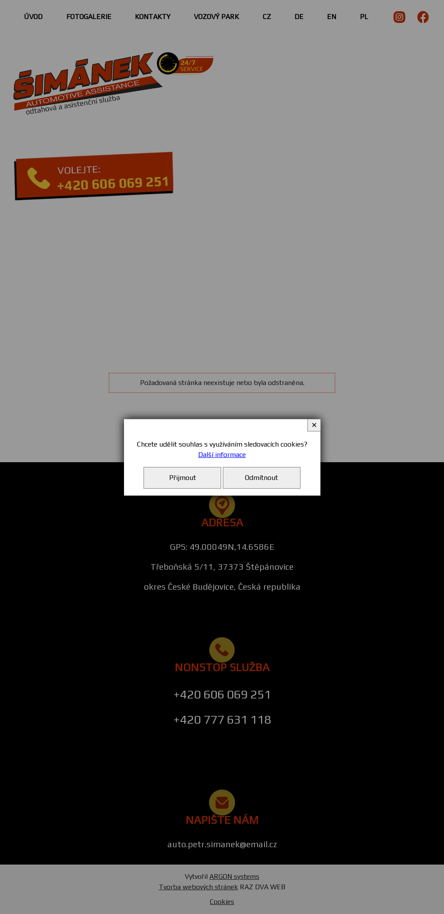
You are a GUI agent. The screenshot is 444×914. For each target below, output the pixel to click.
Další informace (222, 454)
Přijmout (182, 477)
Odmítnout (261, 477)
